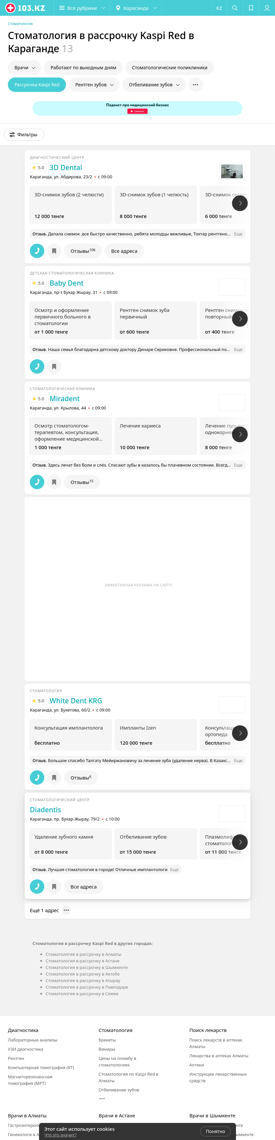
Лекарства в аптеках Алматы (218, 1056)
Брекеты (107, 1040)
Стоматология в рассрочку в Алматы (83, 954)
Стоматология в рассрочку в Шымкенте (87, 967)
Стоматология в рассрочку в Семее (82, 994)
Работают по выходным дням (83, 67)
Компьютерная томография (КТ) (41, 1067)
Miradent (65, 399)
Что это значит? (60, 1135)
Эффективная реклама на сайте (138, 584)
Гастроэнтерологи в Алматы (37, 1125)
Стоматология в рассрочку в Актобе (83, 974)
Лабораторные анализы (32, 1040)
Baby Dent (67, 283)
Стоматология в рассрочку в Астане (82, 961)
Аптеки (196, 1065)
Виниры (107, 1049)
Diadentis (45, 810)
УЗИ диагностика (25, 1049)
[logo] (25, 8)
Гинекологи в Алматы (30, 1134)
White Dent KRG (76, 701)
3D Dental (66, 167)
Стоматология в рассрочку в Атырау (83, 980)
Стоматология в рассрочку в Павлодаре (87, 987)
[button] (82, 7)
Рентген (16, 1058)
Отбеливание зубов (119, 1090)
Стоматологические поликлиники (169, 67)
